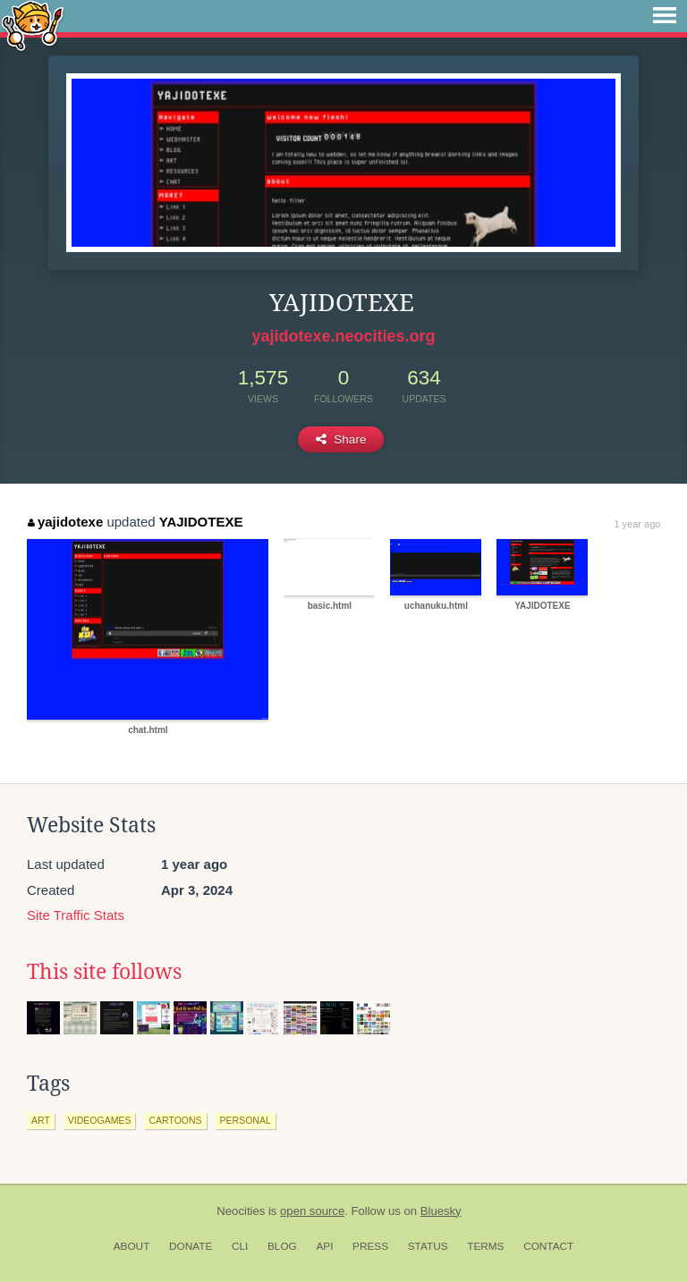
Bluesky (441, 1211)
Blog (282, 1246)
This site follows (104, 971)
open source (312, 1211)
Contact (548, 1246)
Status (428, 1246)
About (132, 1246)
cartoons (174, 1120)
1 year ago (637, 524)
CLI (240, 1246)
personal (245, 1120)
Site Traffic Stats (75, 915)
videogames (99, 1120)
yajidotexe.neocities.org (343, 336)
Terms (485, 1246)
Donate (190, 1246)
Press (370, 1246)
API (324, 1246)
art (40, 1120)
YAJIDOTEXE (201, 521)
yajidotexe (65, 521)
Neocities (240, 1211)
